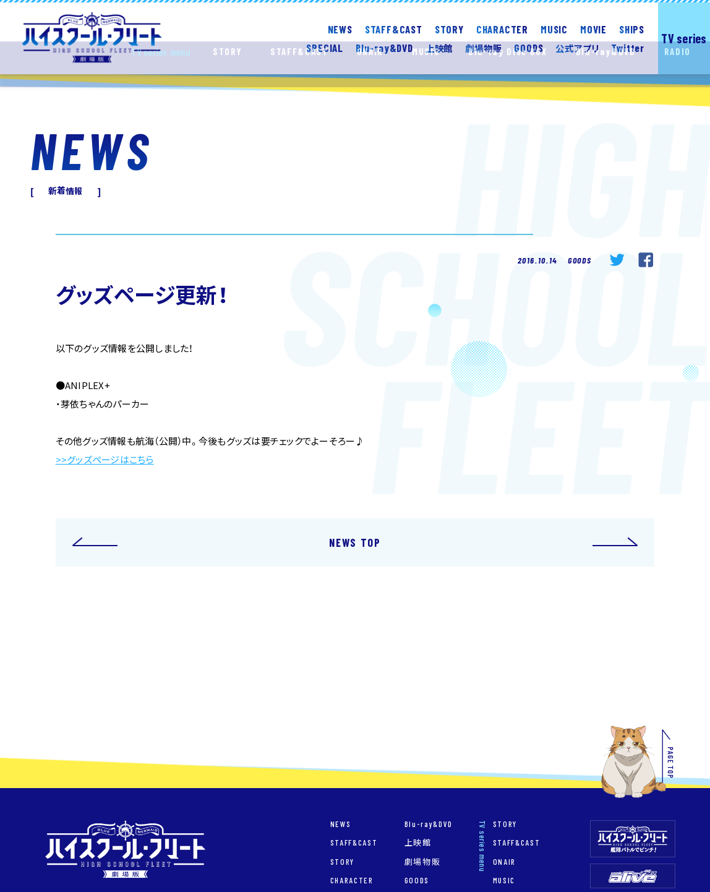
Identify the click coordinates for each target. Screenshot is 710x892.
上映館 (418, 843)
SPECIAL (324, 47)
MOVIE (593, 28)
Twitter (627, 47)
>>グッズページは (92, 459)
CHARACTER (502, 28)
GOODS (528, 47)
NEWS (340, 28)
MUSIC (554, 28)
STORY (449, 28)
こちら (141, 459)
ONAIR (504, 862)
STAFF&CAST (393, 28)
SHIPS (631, 28)
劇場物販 (422, 862)
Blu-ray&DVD (428, 824)
